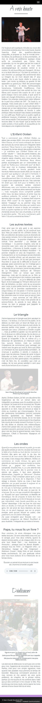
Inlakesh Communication (31, 701)
